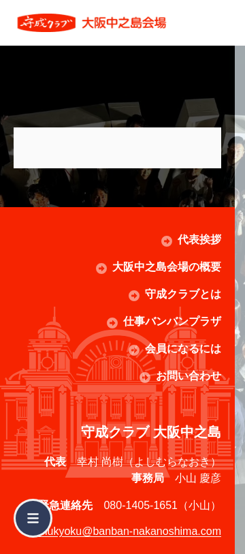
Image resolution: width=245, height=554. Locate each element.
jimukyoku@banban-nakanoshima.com (127, 531)
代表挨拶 (199, 239)
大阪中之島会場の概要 (166, 267)
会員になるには (183, 348)
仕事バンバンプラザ (172, 321)
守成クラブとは (183, 294)
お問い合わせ (188, 376)
